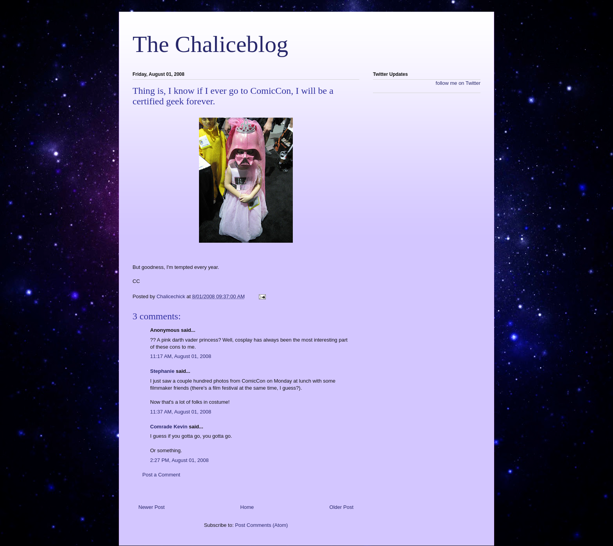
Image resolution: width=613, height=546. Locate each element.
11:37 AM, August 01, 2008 (180, 412)
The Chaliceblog (210, 44)
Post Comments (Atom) (261, 525)
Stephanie (162, 371)
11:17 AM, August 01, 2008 (180, 356)
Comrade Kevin (168, 427)
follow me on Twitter (458, 83)
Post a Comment (161, 475)
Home (247, 507)
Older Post (341, 507)
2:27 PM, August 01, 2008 (179, 460)
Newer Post (151, 507)
